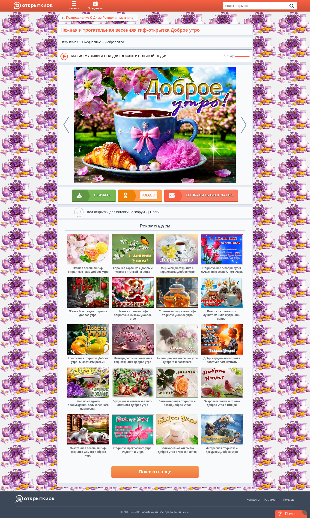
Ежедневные (91, 42)
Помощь (289, 499)
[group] (155, 56)
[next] (244, 125)
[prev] (66, 125)
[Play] (64, 56)
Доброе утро (114, 42)
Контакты (253, 499)
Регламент (271, 499)
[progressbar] (242, 56)
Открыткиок (69, 42)
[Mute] (232, 56)
